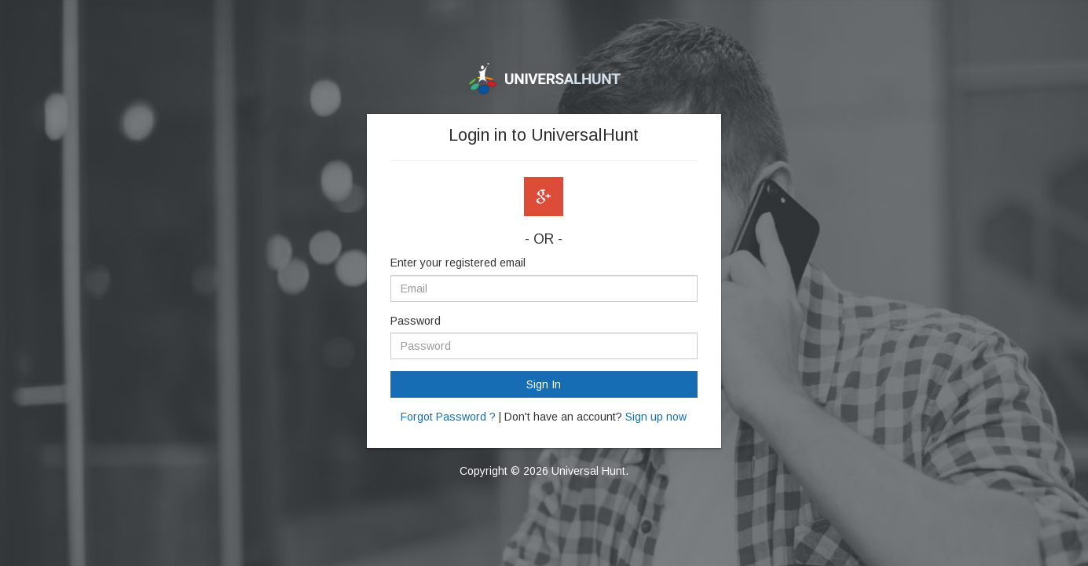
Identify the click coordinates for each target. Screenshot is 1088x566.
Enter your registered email (458, 262)
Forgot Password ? (448, 416)
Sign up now (656, 416)
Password (415, 320)
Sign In (543, 384)
